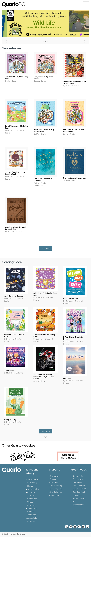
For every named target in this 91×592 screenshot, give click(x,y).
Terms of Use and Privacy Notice (32, 481)
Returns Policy (56, 484)
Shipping (54, 480)
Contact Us (78, 474)
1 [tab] (44, 41)
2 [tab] (45, 41)
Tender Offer (78, 503)
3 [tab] (47, 41)
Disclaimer (54, 493)
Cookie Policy (33, 487)
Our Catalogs (56, 490)
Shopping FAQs (56, 487)
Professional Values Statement (32, 500)
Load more (46, 246)
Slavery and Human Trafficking (32, 510)
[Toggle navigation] (86, 4)
